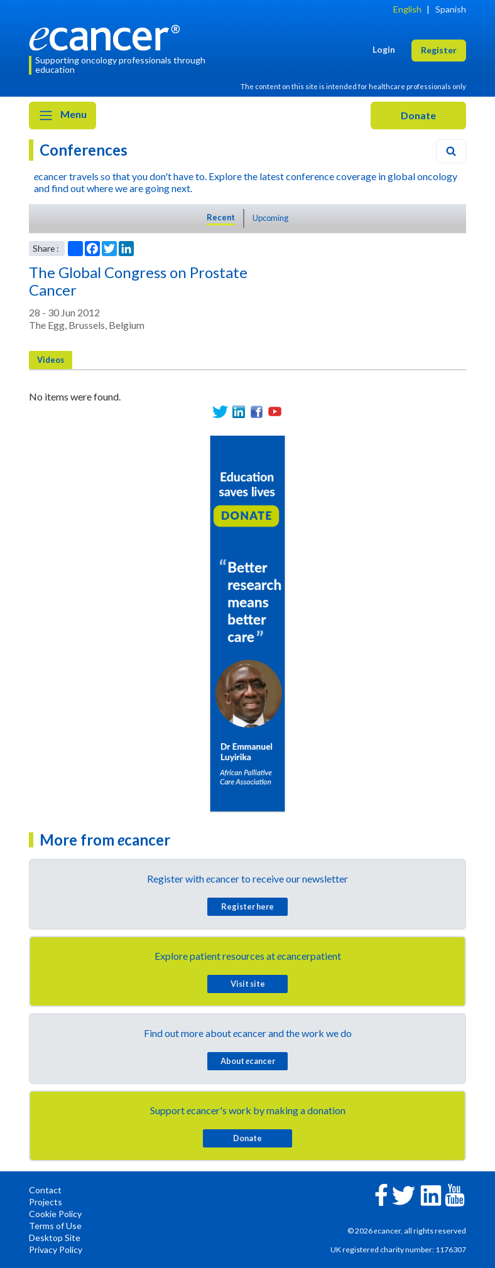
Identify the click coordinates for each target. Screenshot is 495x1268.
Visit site (248, 984)
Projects (45, 1201)
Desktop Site (54, 1237)
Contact (45, 1190)
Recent (221, 217)
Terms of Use (55, 1225)
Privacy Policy (55, 1249)
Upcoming (270, 218)
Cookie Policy (55, 1213)
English (407, 9)
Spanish (450, 9)
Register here (247, 906)
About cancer (247, 1061)
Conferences (84, 150)
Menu (62, 115)
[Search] (451, 151)
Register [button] (439, 50)
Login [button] (384, 49)
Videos (50, 360)
